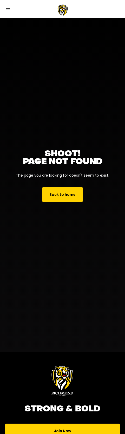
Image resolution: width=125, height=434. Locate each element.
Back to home (62, 194)
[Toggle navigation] (11, 9)
